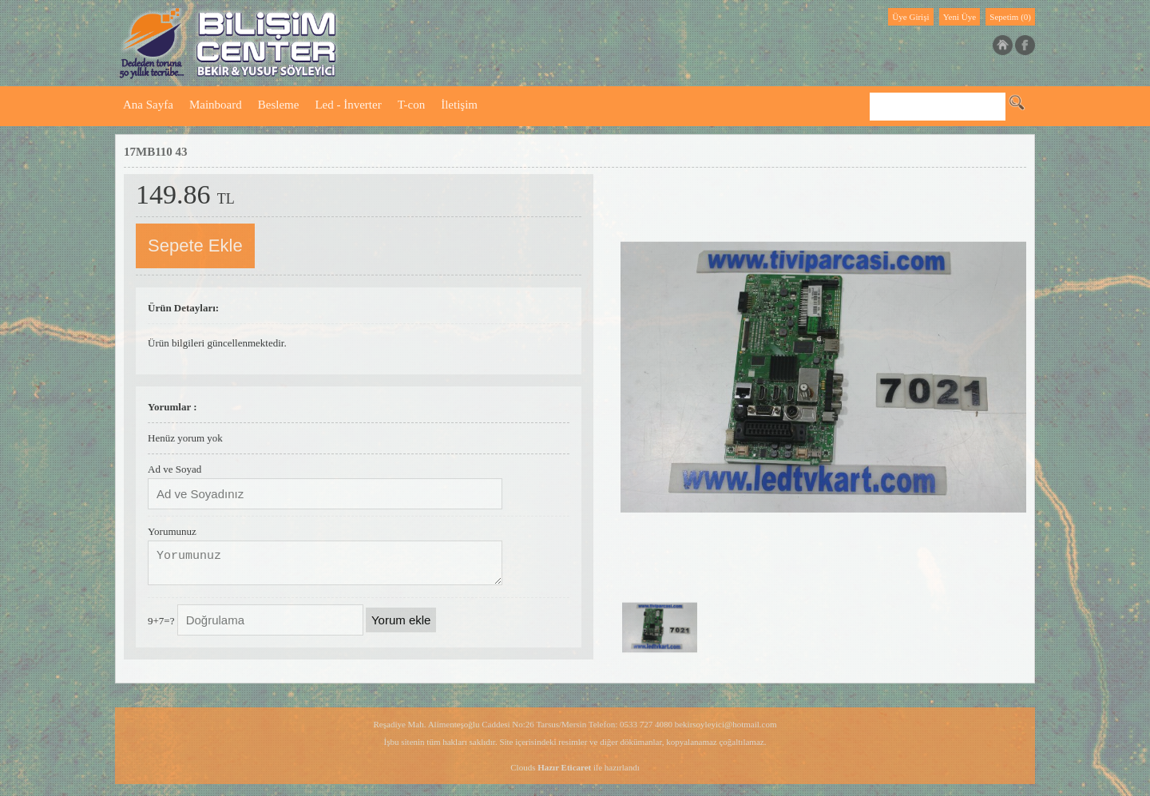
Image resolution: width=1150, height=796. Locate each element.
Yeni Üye (959, 17)
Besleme (278, 104)
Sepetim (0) (1010, 17)
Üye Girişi (910, 17)
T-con (411, 104)
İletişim (459, 104)
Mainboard (215, 104)
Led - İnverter (348, 104)
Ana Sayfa (148, 104)
